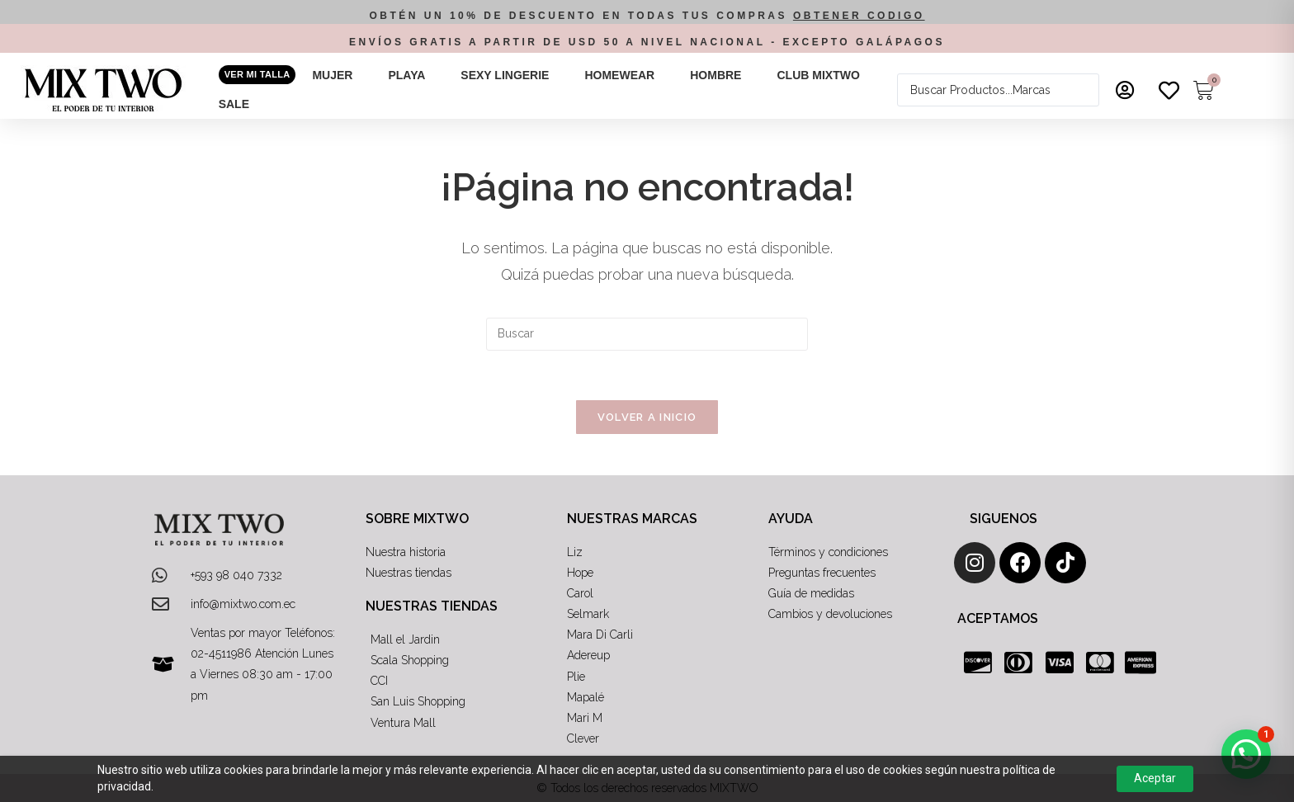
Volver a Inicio (647, 417)
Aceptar (1155, 778)
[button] (342, 75)
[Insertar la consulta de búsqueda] (647, 334)
